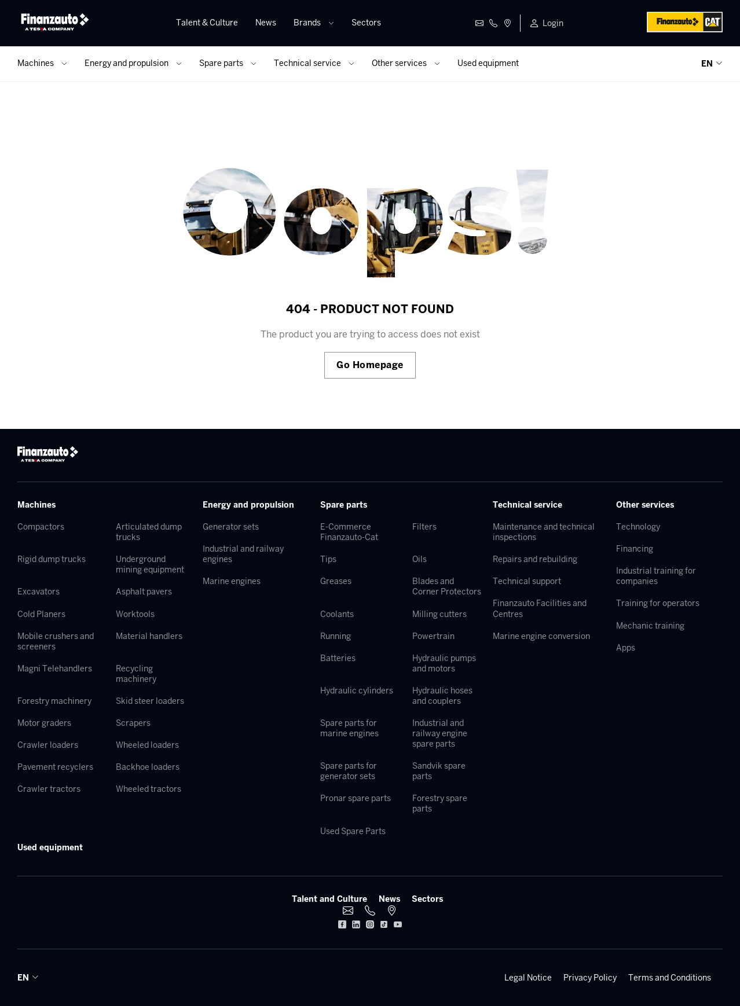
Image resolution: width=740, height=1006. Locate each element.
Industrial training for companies (656, 576)
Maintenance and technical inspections (544, 532)
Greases (335, 581)
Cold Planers (41, 614)
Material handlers (149, 636)
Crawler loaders (47, 745)
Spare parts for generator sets (348, 771)
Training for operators (657, 603)
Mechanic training (650, 626)
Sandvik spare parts (439, 771)
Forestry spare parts (439, 803)
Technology (638, 527)
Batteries (338, 658)
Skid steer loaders (150, 701)
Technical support (527, 581)
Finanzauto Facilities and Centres (540, 608)
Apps (625, 647)
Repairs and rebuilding (535, 559)
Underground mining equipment (150, 564)
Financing (634, 549)
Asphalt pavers (144, 591)
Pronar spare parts (355, 798)
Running (335, 636)
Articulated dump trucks (149, 532)
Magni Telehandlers (54, 668)
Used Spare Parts (353, 831)
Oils (419, 559)
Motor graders (44, 723)
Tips (328, 559)
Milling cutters (439, 614)
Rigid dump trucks (51, 559)
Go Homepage (370, 365)
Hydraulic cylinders (356, 690)
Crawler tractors (48, 789)
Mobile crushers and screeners (55, 641)
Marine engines (232, 581)
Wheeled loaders (147, 745)
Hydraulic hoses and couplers (442, 695)
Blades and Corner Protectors (446, 586)
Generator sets (231, 527)
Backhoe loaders (147, 767)
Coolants (337, 614)
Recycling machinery (136, 673)
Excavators (38, 591)
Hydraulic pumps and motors (444, 663)
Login (553, 23)
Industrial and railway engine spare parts (439, 733)
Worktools (135, 614)
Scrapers (133, 723)
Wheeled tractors (148, 789)
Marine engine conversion (541, 636)
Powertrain (433, 636)
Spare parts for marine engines (349, 728)
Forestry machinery (54, 701)
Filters (424, 527)
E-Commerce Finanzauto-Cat (349, 532)
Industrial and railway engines (243, 554)
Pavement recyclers (55, 767)
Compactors (40, 527)
